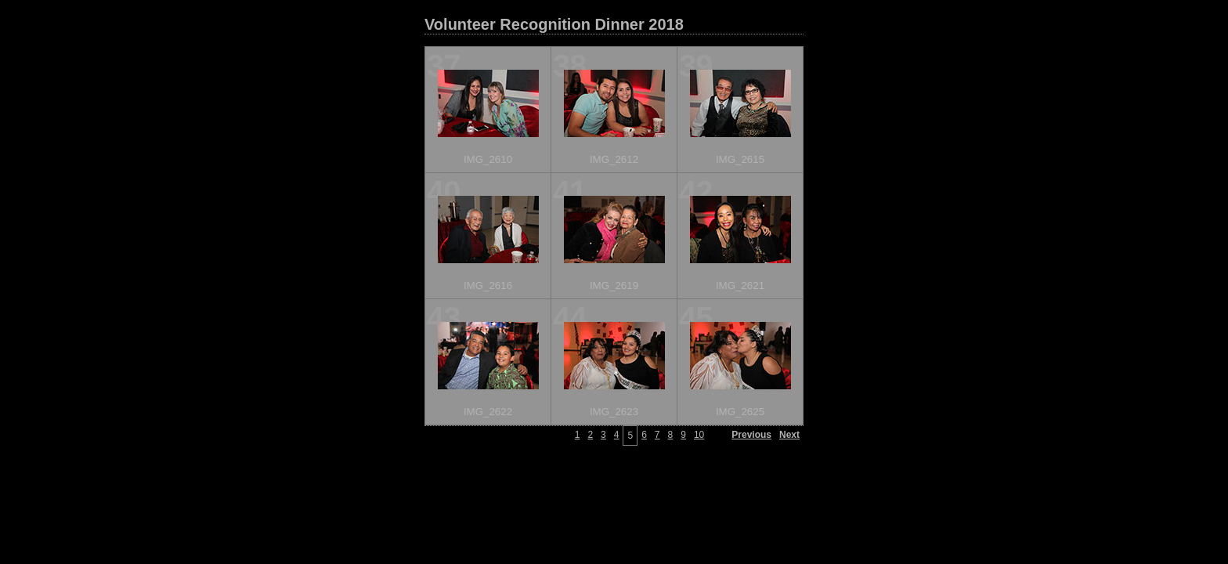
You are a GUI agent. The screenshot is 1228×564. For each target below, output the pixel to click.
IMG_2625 (740, 412)
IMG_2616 (488, 285)
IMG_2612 (614, 159)
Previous (751, 434)
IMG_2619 (614, 285)
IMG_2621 (740, 285)
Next (789, 434)
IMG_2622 (488, 412)
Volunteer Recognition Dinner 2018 (554, 24)
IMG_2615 (740, 159)
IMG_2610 (488, 159)
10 (699, 434)
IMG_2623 (614, 412)
